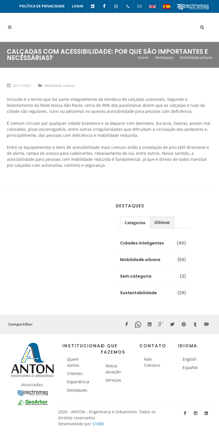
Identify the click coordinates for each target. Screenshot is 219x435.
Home (143, 57)
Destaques (164, 57)
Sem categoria (135, 276)
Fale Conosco (152, 362)
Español (190, 367)
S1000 (98, 423)
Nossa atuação (113, 368)
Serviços (113, 380)
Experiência (78, 381)
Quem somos (73, 362)
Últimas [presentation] (162, 222)
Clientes (74, 373)
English (189, 359)
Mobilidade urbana (196, 57)
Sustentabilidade (138, 293)
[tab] (135, 222)
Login (77, 6)
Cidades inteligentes (142, 243)
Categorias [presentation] (135, 222)
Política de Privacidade (42, 6)
